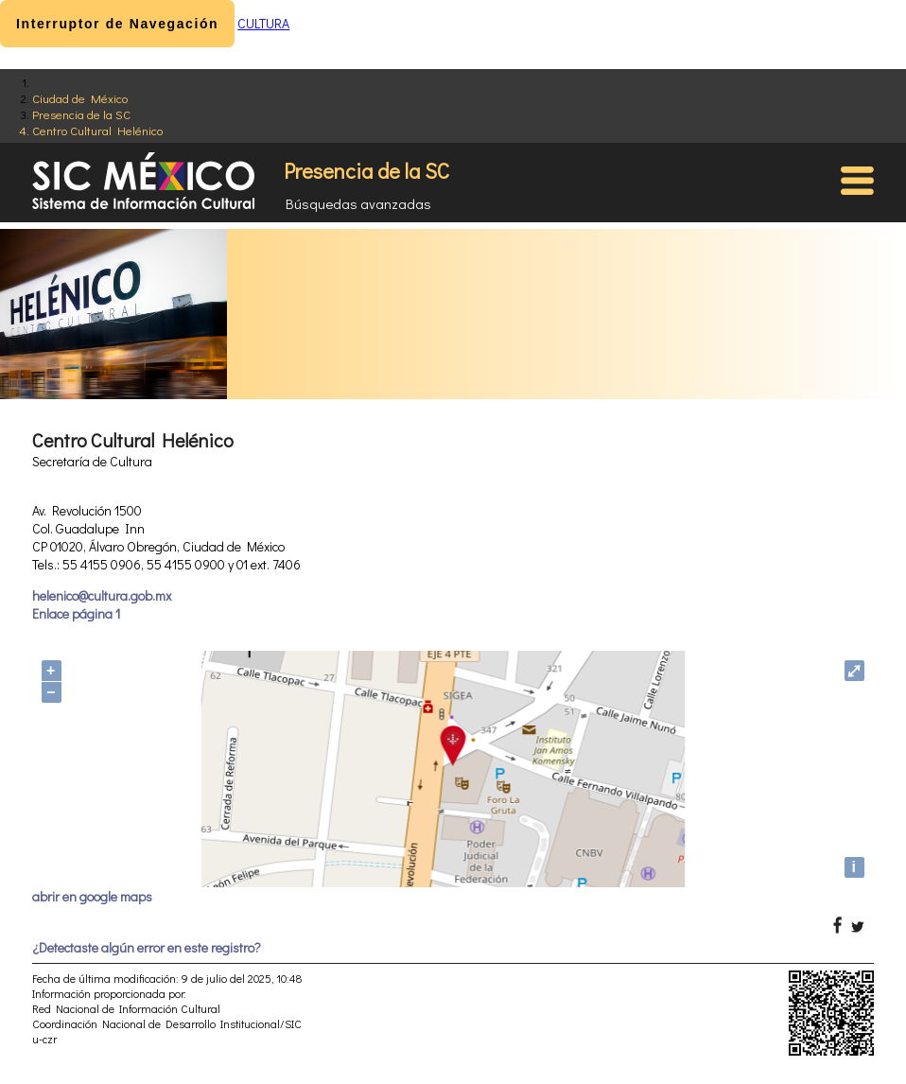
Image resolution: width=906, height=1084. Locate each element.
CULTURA (263, 23)
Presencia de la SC (81, 114)
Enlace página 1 (76, 613)
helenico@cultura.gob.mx (101, 595)
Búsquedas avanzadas (358, 203)
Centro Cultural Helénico (97, 130)
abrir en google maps (92, 896)
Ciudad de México (80, 98)
